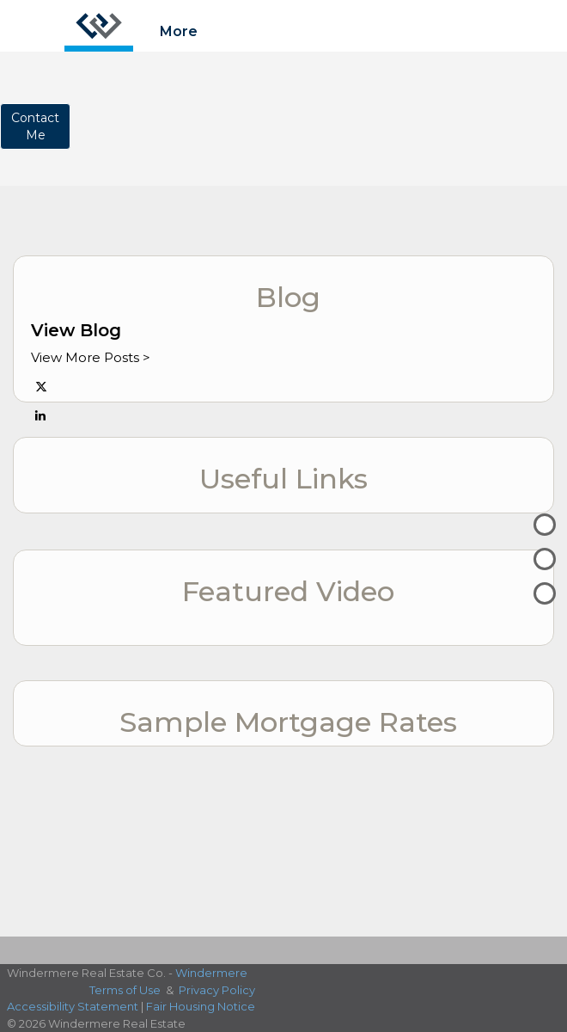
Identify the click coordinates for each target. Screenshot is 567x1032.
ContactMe (35, 126)
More (179, 31)
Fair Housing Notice (200, 1006)
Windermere (211, 973)
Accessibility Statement (72, 1006)
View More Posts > (90, 357)
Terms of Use (125, 990)
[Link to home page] (98, 26)
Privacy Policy (217, 990)
